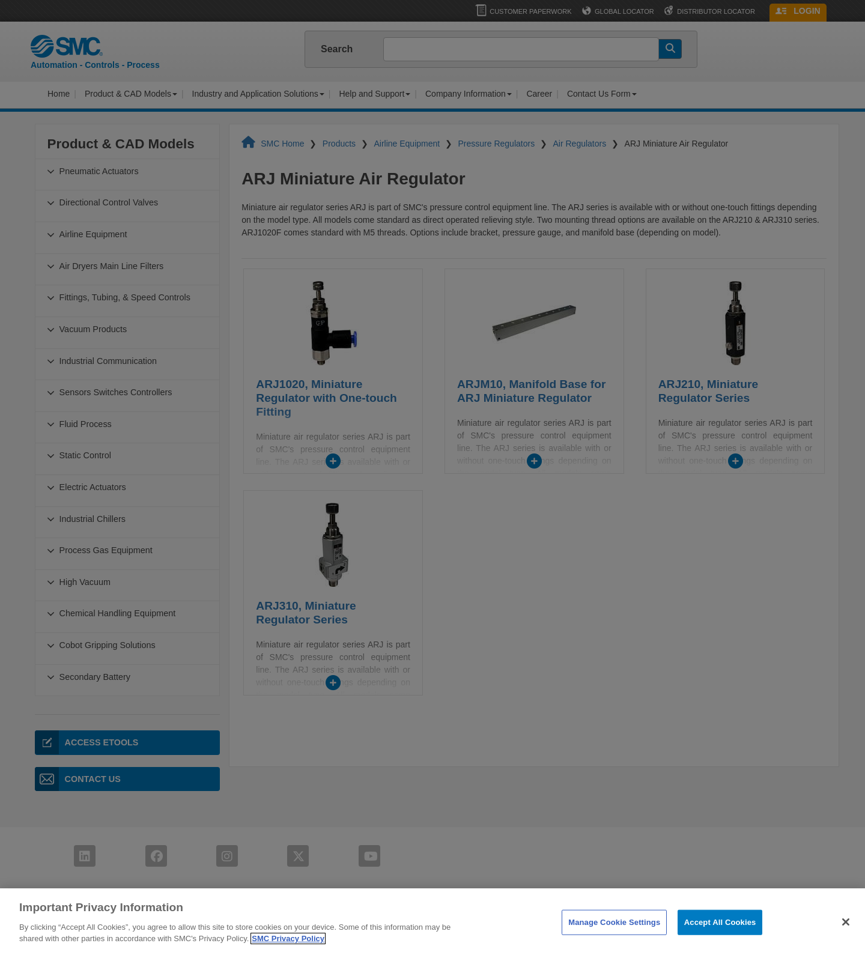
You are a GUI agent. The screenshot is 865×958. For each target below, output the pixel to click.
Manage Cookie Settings (614, 937)
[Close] (846, 937)
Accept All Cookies (720, 937)
